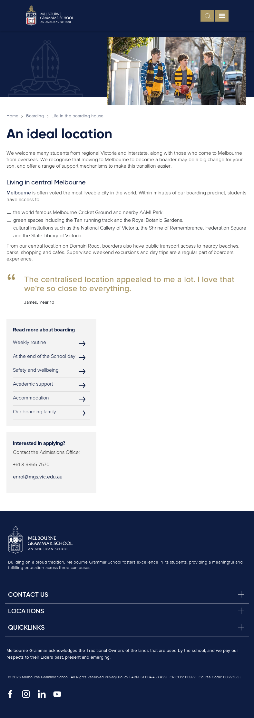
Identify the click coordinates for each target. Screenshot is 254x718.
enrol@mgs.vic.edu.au (38, 477)
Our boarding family (34, 412)
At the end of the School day (44, 356)
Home (12, 116)
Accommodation (31, 398)
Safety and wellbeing (36, 370)
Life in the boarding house (77, 116)
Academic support (33, 384)
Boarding (35, 116)
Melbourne (18, 193)
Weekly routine (29, 342)
